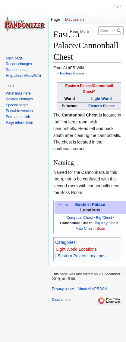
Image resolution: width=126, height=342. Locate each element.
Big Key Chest (106, 223)
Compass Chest (79, 218)
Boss (101, 228)
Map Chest (85, 228)
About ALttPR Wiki (92, 289)
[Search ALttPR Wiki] (111, 30)
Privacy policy (63, 289)
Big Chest (104, 218)
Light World (101, 99)
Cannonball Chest (80, 115)
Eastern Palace (72, 73)
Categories (65, 242)
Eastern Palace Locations (82, 255)
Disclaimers (61, 300)
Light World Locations (76, 249)
